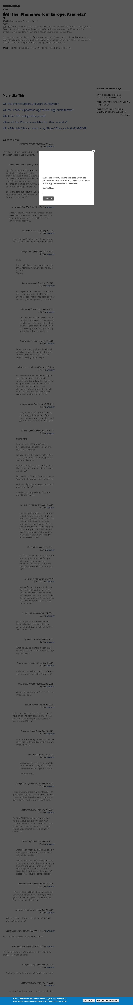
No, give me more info (107, 1001)
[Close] (93, 151)
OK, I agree (89, 1001)
